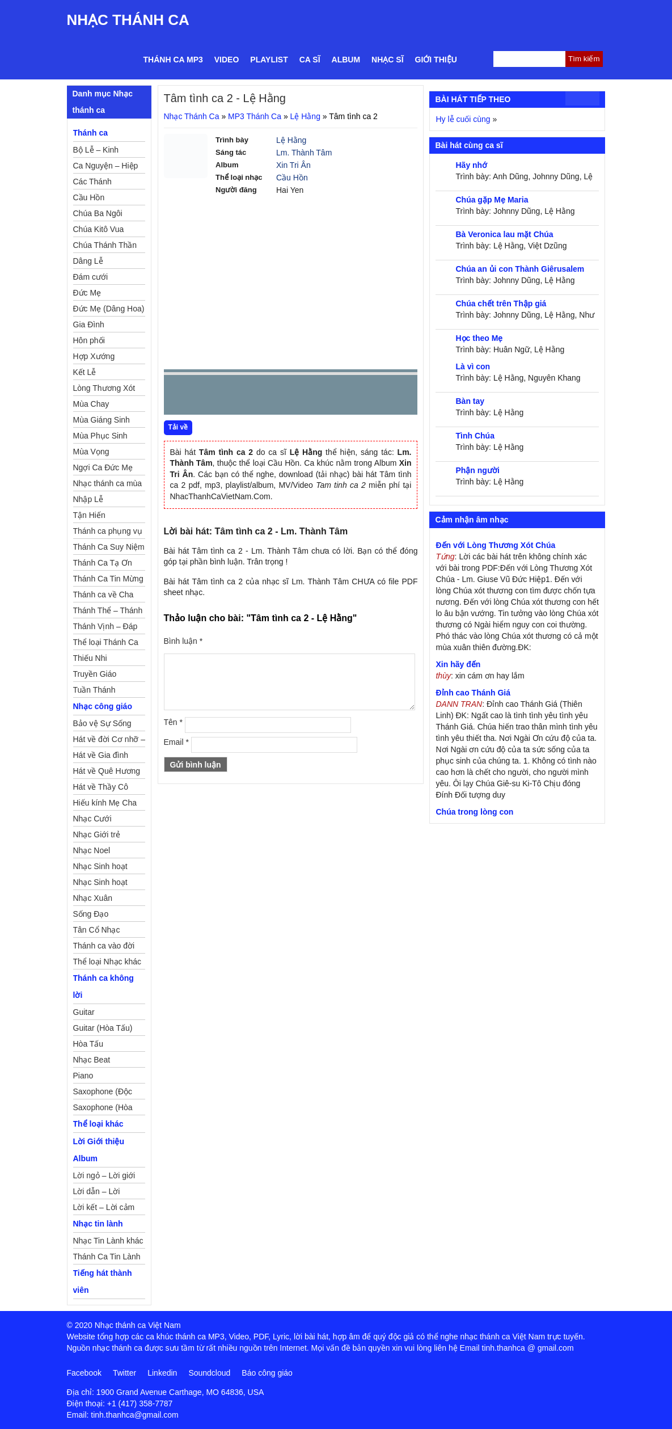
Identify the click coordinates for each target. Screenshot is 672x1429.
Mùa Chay (91, 403)
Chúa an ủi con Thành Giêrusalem (519, 268)
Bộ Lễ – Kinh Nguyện (96, 151)
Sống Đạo (91, 913)
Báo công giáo (267, 1372)
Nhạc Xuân (92, 898)
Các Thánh (92, 181)
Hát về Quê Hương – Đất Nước (107, 772)
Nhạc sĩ (387, 59)
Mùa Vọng (91, 451)
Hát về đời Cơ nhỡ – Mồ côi (109, 741)
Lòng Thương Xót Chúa (104, 389)
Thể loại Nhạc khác (107, 961)
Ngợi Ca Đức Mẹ (103, 467)
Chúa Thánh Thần (105, 245)
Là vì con (472, 366)
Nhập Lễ (88, 499)
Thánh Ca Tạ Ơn (102, 562)
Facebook (84, 1372)
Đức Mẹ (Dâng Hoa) (109, 308)
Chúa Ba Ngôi (97, 213)
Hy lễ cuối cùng (463, 119)
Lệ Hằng (305, 116)
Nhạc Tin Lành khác (108, 1240)
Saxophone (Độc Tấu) (103, 1093)
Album (346, 59)
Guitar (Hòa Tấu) (103, 1027)
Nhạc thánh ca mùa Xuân (107, 485)
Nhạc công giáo (102, 706)
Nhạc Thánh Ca (128, 19)
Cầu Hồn (292, 177)
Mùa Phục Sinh (100, 435)
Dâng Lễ (88, 260)
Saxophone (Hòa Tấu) (103, 1109)
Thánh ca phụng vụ (107, 531)
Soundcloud (209, 1372)
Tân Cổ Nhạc (96, 929)
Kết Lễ (84, 372)
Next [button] (237, 397)
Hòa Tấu (88, 1043)
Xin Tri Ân (293, 165)
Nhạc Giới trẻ (96, 834)
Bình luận (183, 641)
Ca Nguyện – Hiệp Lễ (105, 167)
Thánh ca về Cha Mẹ (103, 596)
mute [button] (341, 395)
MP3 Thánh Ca (254, 116)
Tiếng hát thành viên (102, 1281)
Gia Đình (88, 324)
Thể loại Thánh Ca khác (105, 644)
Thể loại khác (98, 1123)
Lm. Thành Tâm (304, 152)
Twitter (124, 1372)
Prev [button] (179, 397)
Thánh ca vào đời (104, 945)
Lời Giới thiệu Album (99, 1150)
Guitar (84, 1012)
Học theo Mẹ (478, 338)
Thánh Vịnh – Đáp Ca (105, 628)
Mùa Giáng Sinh (101, 419)
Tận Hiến (89, 515)
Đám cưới (90, 276)
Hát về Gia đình (101, 755)
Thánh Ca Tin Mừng (108, 578)
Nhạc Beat (92, 1059)
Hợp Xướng (94, 356)
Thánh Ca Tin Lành (107, 1256)
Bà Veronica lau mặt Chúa (504, 234)
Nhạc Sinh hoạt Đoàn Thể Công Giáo (101, 868)
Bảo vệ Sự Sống (102, 723)
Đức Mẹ (87, 292)
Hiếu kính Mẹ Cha (105, 802)
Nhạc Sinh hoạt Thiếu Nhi (100, 884)
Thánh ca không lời (103, 986)
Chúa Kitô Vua (98, 229)
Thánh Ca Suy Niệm (109, 546)
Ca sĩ (309, 59)
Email (176, 742)
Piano (83, 1075)
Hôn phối (89, 340)
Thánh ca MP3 (173, 59)
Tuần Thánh (94, 689)
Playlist (269, 59)
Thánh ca (90, 132)
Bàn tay (469, 401)
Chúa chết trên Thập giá (500, 303)
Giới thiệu (436, 59)
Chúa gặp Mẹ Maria (491, 199)
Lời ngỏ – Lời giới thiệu (104, 1177)
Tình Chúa (474, 435)
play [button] (208, 395)
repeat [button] (274, 397)
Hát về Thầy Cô (100, 786)
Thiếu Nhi (90, 658)
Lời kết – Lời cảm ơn (104, 1209)
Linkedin (162, 1372)
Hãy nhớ (471, 165)
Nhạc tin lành (98, 1223)
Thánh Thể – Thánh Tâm (108, 612)
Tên (173, 722)
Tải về (178, 427)
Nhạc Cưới (92, 818)
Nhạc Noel (92, 850)
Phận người (477, 470)
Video (226, 59)
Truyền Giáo (95, 673)
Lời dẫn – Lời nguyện (96, 1193)
